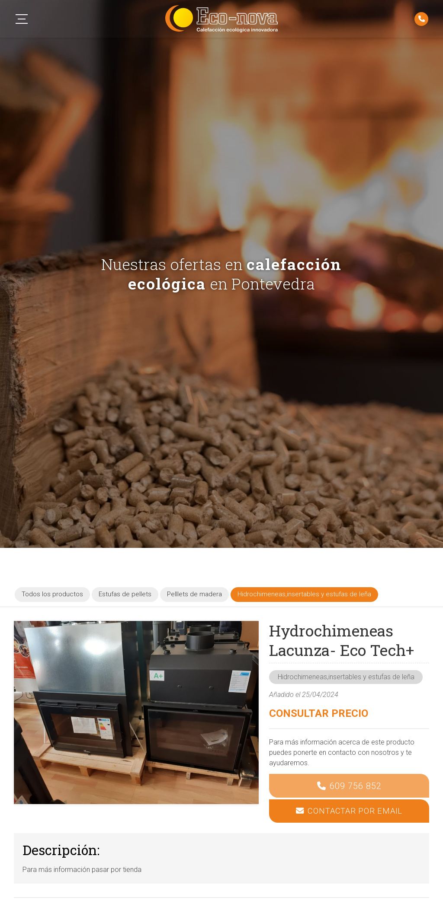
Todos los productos (52, 594)
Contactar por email (355, 810)
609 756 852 (356, 786)
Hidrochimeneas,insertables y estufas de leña (346, 677)
